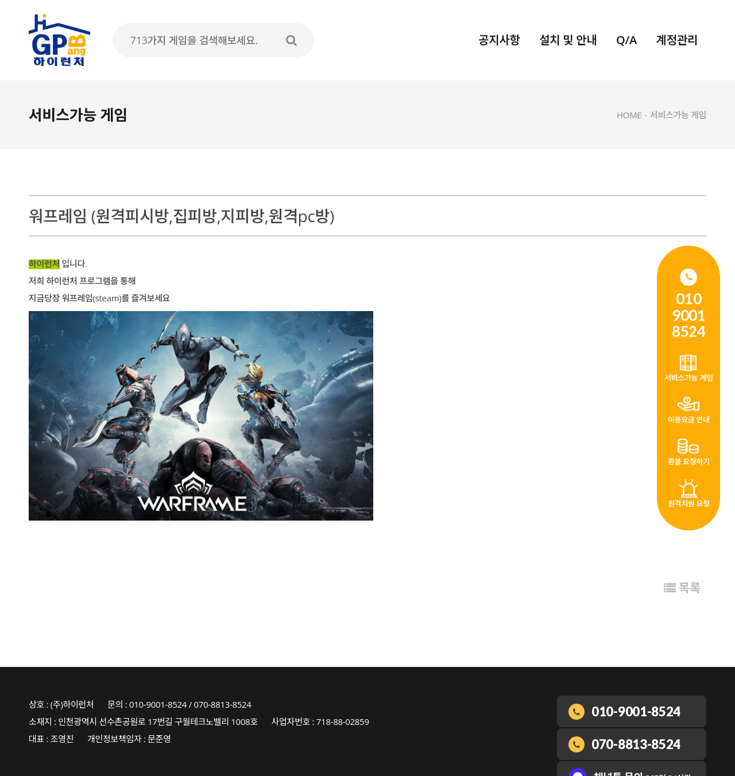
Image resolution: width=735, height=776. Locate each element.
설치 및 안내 (568, 40)
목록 (682, 588)
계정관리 (677, 40)
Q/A (626, 40)
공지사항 (499, 40)
